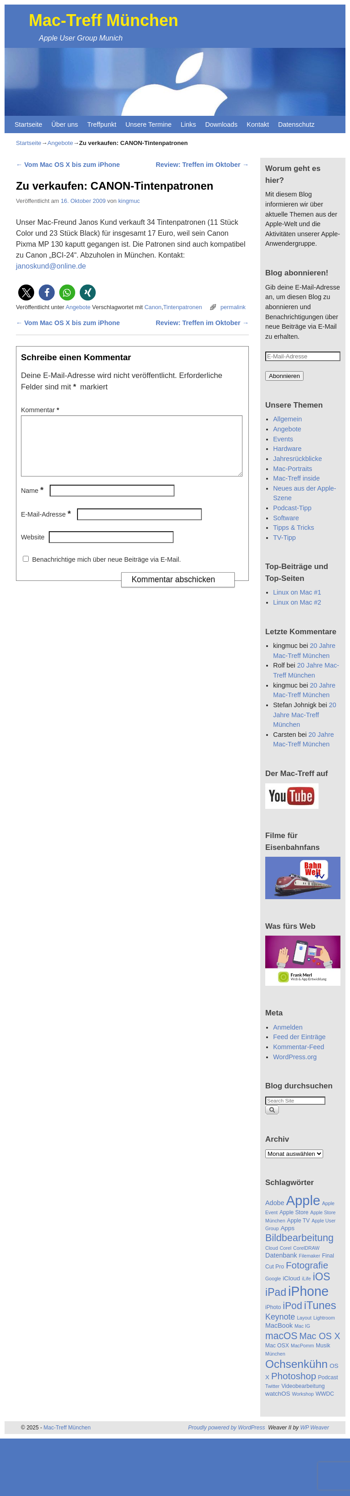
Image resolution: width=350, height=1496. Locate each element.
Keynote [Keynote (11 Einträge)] (280, 1316)
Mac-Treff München (103, 20)
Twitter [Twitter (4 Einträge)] (272, 1386)
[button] (26, 292)
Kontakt (258, 124)
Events (283, 439)
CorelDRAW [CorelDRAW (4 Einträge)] (306, 1248)
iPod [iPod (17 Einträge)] (292, 1305)
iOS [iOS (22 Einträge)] (321, 1277)
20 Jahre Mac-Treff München (304, 714)
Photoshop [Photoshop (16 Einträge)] (293, 1376)
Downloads (221, 124)
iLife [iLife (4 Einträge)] (306, 1278)
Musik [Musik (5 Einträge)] (323, 1345)
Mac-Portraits (292, 468)
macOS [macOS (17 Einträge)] (281, 1335)
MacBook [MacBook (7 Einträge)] (279, 1325)
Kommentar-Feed (298, 1047)
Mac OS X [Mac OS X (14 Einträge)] (319, 1336)
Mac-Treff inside (296, 478)
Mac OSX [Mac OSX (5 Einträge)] (277, 1345)
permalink (233, 307)
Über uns (64, 124)
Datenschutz (296, 124)
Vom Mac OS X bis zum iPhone (68, 164)
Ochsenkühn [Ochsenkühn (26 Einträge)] (296, 1364)
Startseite (28, 124)
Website (33, 548)
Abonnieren (284, 376)
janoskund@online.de (51, 266)
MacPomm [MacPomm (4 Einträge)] (302, 1345)
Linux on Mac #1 (297, 592)
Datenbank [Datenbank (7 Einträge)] (281, 1255)
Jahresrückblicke (297, 458)
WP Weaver (314, 1427)
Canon (153, 307)
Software (286, 518)
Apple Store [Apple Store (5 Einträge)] (294, 1212)
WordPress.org (295, 1057)
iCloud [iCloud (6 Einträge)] (291, 1278)
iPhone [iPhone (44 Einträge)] (308, 1291)
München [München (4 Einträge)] (275, 1353)
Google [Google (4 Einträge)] (273, 1278)
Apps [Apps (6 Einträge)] (288, 1228)
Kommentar (41, 410)
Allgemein (287, 419)
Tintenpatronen (182, 307)
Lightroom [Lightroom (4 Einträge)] (324, 1317)
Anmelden (288, 1027)
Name (33, 501)
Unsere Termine (148, 124)
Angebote (60, 143)
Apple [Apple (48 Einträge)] (303, 1200)
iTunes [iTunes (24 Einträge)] (320, 1305)
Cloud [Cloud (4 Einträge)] (271, 1248)
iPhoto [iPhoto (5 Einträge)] (273, 1307)
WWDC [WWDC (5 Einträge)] (325, 1394)
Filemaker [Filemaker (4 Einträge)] (309, 1255)
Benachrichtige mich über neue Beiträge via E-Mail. (106, 570)
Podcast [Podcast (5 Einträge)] (328, 1377)
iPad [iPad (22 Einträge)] (275, 1292)
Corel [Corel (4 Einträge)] (285, 1248)
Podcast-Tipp (292, 508)
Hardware (287, 448)
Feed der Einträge (299, 1036)
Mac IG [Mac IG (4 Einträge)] (302, 1326)
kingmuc (128, 200)
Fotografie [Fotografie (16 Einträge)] (307, 1265)
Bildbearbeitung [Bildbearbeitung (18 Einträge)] (299, 1237)
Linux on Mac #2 (297, 602)
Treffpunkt (101, 124)
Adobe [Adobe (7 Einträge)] (274, 1202)
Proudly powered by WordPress (226, 1427)
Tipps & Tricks (293, 527)
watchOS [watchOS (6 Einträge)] (277, 1393)
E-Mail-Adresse (46, 525)
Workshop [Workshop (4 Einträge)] (303, 1394)
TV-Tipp (284, 537)
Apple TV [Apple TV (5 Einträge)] (298, 1220)
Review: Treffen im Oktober (202, 164)
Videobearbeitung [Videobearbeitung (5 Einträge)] (302, 1386)
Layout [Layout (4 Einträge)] (304, 1317)
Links (188, 124)
